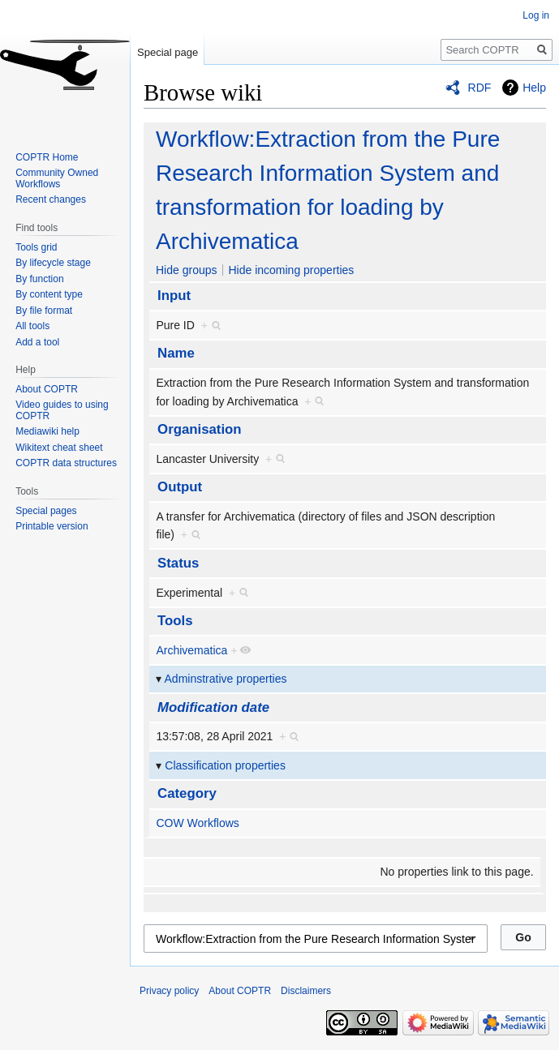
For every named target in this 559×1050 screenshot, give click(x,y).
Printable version (51, 526)
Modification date (213, 707)
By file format (43, 310)
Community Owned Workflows (56, 178)
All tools (32, 326)
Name (176, 353)
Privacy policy (169, 990)
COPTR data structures (66, 463)
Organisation (199, 429)
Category (187, 793)
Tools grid (36, 247)
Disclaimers (306, 990)
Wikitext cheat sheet (58, 447)
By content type (49, 294)
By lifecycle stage (53, 262)
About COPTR (46, 389)
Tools (175, 620)
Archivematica (191, 650)
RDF (480, 87)
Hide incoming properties (291, 270)
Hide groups (186, 270)
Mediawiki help (47, 431)
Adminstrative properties (226, 678)
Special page (167, 52)
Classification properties (225, 765)
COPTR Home (46, 157)
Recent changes (50, 199)
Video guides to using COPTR (62, 410)
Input (174, 295)
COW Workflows (197, 822)
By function (39, 279)
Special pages (45, 510)
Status (178, 563)
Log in (535, 15)
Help (534, 87)
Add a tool (37, 342)
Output (179, 487)
